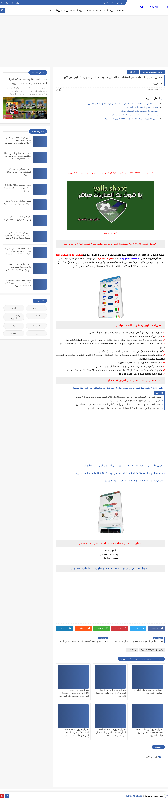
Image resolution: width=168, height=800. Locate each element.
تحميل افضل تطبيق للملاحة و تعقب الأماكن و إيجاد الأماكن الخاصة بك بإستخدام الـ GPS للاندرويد (117, 404)
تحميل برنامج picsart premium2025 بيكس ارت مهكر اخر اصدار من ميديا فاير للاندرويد (74, 693)
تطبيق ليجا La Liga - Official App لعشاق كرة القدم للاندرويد (134, 480)
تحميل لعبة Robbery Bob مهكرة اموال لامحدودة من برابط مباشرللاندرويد (27, 81)
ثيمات (73, 10)
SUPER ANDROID (154, 7)
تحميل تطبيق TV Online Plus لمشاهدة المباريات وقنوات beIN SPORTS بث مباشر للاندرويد (119, 473)
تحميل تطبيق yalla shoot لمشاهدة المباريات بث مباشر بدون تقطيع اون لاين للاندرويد (122, 103)
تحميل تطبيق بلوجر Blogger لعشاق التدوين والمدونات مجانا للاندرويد (130, 401)
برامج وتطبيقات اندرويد (153, 72)
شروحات (58, 10)
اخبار (50, 10)
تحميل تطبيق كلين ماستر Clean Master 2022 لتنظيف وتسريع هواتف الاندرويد (149, 732)
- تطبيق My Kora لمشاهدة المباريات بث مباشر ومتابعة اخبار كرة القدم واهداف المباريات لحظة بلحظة (119, 388)
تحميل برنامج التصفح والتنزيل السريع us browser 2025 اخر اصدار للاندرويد (110, 693)
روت (66, 10)
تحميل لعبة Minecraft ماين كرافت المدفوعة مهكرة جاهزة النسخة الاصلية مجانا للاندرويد (18, 235)
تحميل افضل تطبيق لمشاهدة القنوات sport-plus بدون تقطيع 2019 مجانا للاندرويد (18, 283)
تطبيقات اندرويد (117, 10)
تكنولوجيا (81, 10)
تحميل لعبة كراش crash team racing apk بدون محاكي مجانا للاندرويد (19, 172)
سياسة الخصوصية (108, 2)
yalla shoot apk (142, 255)
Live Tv (90, 10)
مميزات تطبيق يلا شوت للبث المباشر (142, 107)
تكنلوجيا (36, 326)
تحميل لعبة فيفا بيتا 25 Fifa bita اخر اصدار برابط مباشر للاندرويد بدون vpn (17, 188)
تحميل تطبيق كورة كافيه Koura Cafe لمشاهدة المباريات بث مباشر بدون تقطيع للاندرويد (120, 465)
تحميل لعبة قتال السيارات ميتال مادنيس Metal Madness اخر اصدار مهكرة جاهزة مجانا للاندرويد (118, 397)
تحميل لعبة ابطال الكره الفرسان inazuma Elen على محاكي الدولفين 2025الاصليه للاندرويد (17, 251)
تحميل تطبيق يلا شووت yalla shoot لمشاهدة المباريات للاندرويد (131, 118)
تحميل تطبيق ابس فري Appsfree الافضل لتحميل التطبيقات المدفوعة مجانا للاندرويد (123, 408)
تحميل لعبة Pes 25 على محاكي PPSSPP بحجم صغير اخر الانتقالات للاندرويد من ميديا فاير (17, 140)
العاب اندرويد (102, 10)
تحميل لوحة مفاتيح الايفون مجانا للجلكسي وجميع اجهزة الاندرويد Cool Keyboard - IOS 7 (17, 156)
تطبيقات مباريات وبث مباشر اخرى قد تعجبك (139, 111)
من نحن (120, 2)
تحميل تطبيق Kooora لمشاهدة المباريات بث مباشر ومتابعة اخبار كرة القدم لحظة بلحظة (111, 732)
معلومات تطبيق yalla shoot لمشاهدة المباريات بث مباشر (134, 115)
